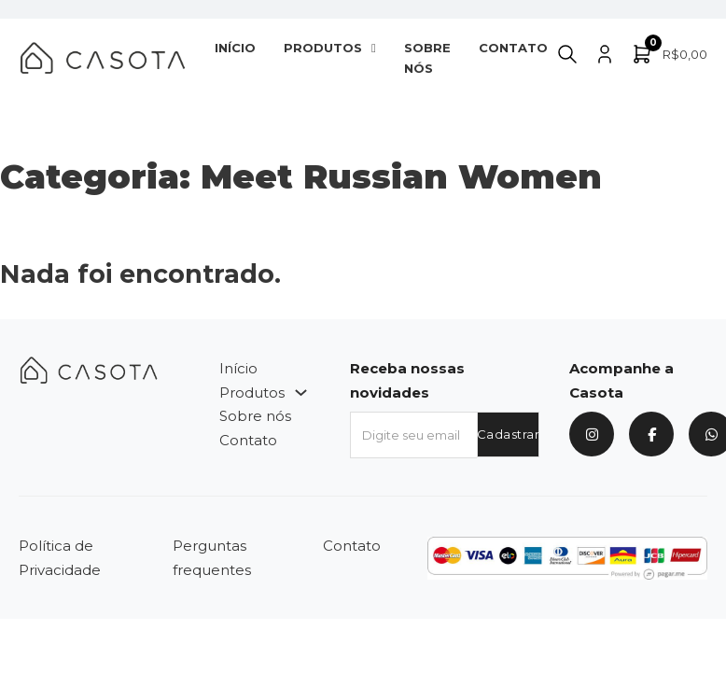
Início (235, 47)
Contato (513, 47)
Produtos (323, 47)
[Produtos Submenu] (373, 48)
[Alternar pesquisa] (567, 54)
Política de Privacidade (60, 558)
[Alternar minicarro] (669, 54)
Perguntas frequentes (212, 558)
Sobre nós (427, 58)
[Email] (413, 435)
